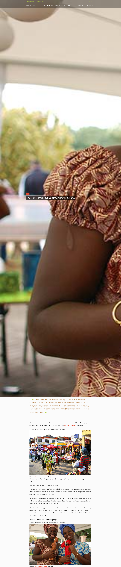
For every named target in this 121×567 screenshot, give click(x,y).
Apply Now (89, 5)
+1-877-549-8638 (40, 1)
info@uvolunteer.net (30, 1)
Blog (68, 5)
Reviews (57, 5)
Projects (50, 5)
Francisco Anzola (40, 477)
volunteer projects (70, 425)
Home (43, 5)
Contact (81, 5)
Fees (63, 5)
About (74, 5)
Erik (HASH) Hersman (41, 566)
